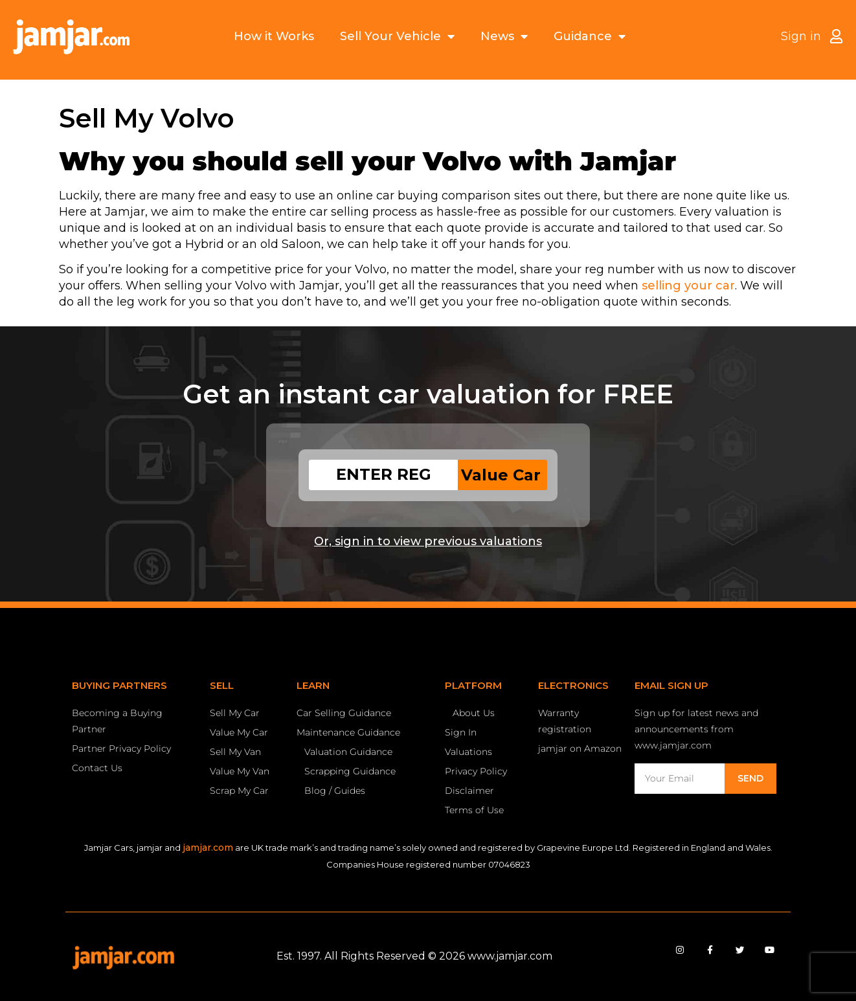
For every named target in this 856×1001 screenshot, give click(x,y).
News (504, 36)
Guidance (589, 36)
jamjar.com (208, 847)
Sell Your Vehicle (397, 36)
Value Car (501, 475)
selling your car (688, 285)
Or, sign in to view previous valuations (428, 541)
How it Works (274, 36)
